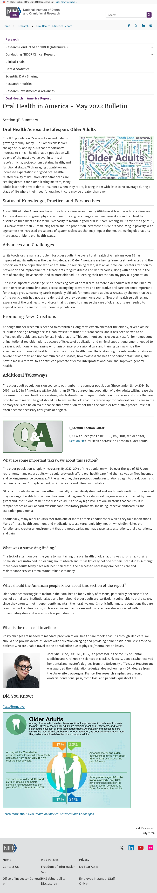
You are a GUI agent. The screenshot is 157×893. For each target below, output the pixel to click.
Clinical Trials (14, 61)
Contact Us (11, 867)
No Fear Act (89, 867)
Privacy (84, 860)
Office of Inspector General (22, 880)
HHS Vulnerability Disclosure (53, 881)
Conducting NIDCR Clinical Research (31, 54)
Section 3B (76, 441)
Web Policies (49, 860)
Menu (14, 14)
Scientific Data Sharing (21, 76)
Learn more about (48, 814)
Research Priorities (18, 83)
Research (23, 26)
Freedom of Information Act (58, 869)
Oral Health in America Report (54, 26)
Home (6, 26)
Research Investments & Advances (29, 91)
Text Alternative (14, 706)
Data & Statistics (17, 69)
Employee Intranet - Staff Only (97, 881)
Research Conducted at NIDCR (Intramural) (36, 47)
